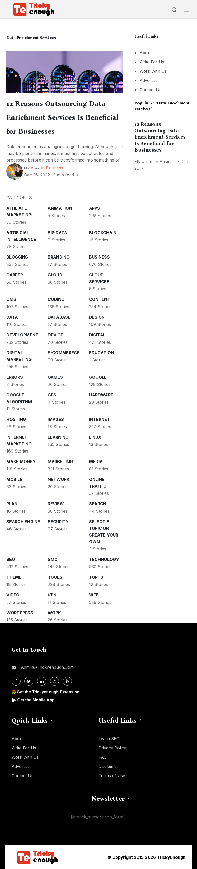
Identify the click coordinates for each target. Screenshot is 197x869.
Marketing (60, 461)
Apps (94, 208)
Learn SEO (109, 738)
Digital (97, 334)
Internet (99, 419)
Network (59, 479)
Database (59, 317)
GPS (52, 395)
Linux (95, 437)
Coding (56, 299)
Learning (58, 437)
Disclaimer (108, 766)
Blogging (17, 257)
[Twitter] (28, 681)
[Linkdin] (41, 681)
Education (101, 352)
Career (14, 274)
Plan (11, 503)
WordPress (19, 612)
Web (94, 594)
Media (96, 461)
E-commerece (64, 352)
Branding (59, 257)
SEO (10, 559)
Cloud (55, 274)
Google (98, 377)
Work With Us (153, 71)
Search (97, 503)
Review (56, 503)
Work (54, 612)
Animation (60, 208)
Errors (14, 377)
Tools (55, 577)
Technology (104, 559)
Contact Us (150, 89)
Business (54, 167)
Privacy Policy (112, 747)
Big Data (57, 232)
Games (55, 377)
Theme (14, 577)
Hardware (101, 395)
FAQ (102, 757)
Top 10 (96, 577)
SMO (53, 559)
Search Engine (23, 521)
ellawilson (144, 161)
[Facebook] (16, 681)
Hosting (16, 419)
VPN (52, 594)
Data (12, 317)
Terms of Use (111, 775)
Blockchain (102, 232)
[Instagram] (54, 681)
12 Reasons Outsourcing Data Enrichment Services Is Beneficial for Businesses (62, 117)
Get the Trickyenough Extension (48, 692)
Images (56, 419)
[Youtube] (67, 681)
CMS (11, 299)
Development (22, 334)
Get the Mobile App (35, 700)
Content (99, 299)
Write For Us (152, 62)
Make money (21, 461)
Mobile (14, 479)
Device (55, 334)
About (146, 52)
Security (58, 521)
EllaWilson (32, 168)
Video (12, 594)
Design (97, 317)
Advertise (149, 80)
